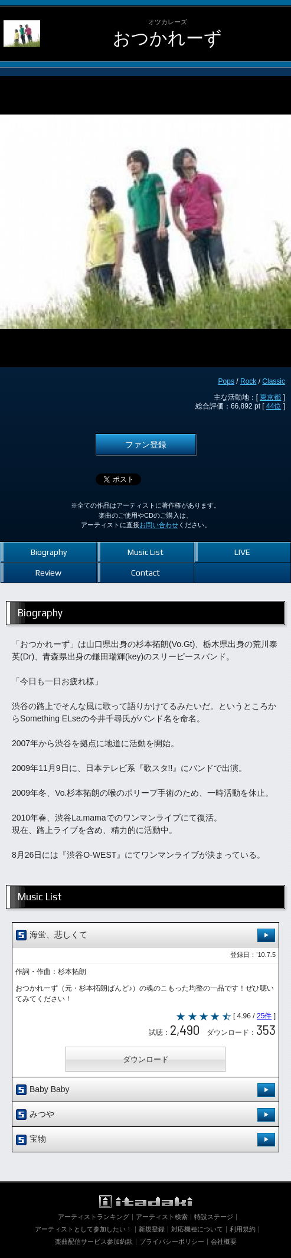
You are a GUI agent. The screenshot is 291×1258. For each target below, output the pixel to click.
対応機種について (197, 1229)
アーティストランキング (93, 1216)
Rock (248, 381)
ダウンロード (146, 1059)
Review (48, 572)
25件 (264, 1016)
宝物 (145, 1139)
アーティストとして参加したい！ (83, 1229)
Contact (145, 572)
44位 (273, 406)
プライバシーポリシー (171, 1241)
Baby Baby (145, 1090)
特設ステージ (213, 1216)
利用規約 (243, 1229)
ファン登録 (145, 444)
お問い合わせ (158, 524)
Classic (273, 381)
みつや (145, 1115)
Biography (49, 552)
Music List (145, 552)
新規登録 (152, 1229)
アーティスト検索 (162, 1216)
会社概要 (224, 1241)
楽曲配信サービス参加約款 (94, 1241)
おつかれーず (167, 38)
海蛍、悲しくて (145, 935)
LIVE (242, 552)
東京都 (270, 397)
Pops (226, 381)
